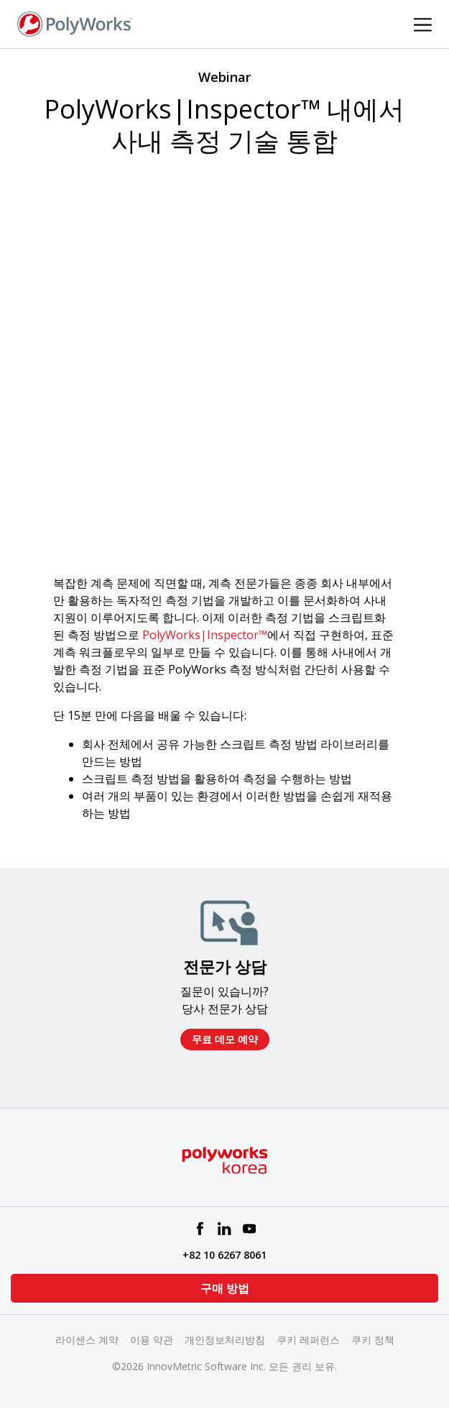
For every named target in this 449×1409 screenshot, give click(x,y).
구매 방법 (224, 1288)
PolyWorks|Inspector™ (204, 635)
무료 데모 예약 (225, 1039)
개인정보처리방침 (225, 1339)
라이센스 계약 (87, 1339)
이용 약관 (151, 1339)
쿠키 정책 (372, 1339)
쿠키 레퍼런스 (308, 1339)
